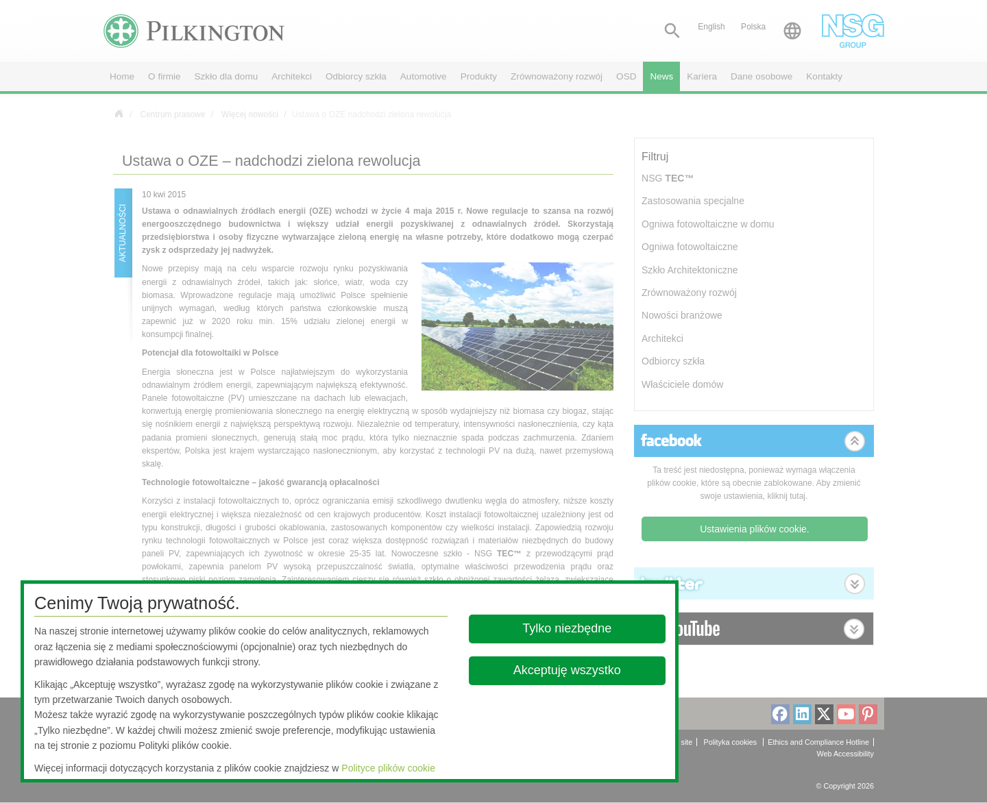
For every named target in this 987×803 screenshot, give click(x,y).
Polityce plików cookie (388, 768)
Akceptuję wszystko (567, 670)
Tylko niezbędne (567, 628)
